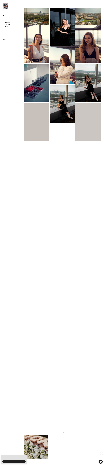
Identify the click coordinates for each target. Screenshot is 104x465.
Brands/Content (7, 22)
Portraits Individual (8, 20)
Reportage (6, 28)
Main (4, 13)
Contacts (4, 37)
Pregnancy (6, 26)
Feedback (4, 35)
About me (5, 15)
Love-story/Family (7, 24)
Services (4, 32)
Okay (14, 461)
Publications (6, 30)
